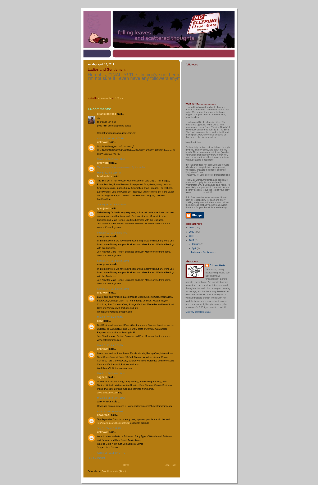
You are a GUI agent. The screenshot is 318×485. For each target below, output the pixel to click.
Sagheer (102, 377)
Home (126, 465)
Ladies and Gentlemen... (203, 252)
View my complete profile (198, 312)
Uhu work (103, 162)
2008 (192, 227)
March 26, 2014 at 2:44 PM (111, 398)
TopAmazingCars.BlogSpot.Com (113, 423)
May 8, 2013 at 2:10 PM (109, 172)
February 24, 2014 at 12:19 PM (113, 289)
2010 (192, 236)
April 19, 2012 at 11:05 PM (110, 138)
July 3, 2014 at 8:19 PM (109, 428)
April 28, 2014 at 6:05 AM (110, 411)
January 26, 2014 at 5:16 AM (111, 204)
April (194, 248)
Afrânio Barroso (106, 113)
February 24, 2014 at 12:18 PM (113, 261)
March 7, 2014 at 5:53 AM (110, 345)
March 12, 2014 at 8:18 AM (110, 373)
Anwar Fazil (103, 415)
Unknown (102, 142)
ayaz (100, 320)
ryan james (104, 208)
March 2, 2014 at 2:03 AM (110, 317)
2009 (192, 232)
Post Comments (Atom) (114, 471)
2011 (192, 240)
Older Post (170, 465)
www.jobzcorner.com (107, 392)
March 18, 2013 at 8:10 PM (111, 159)
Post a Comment (96, 458)
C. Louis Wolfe (217, 265)
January (196, 244)
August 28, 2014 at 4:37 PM (111, 453)
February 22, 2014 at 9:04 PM (112, 232)
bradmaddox (105, 176)
